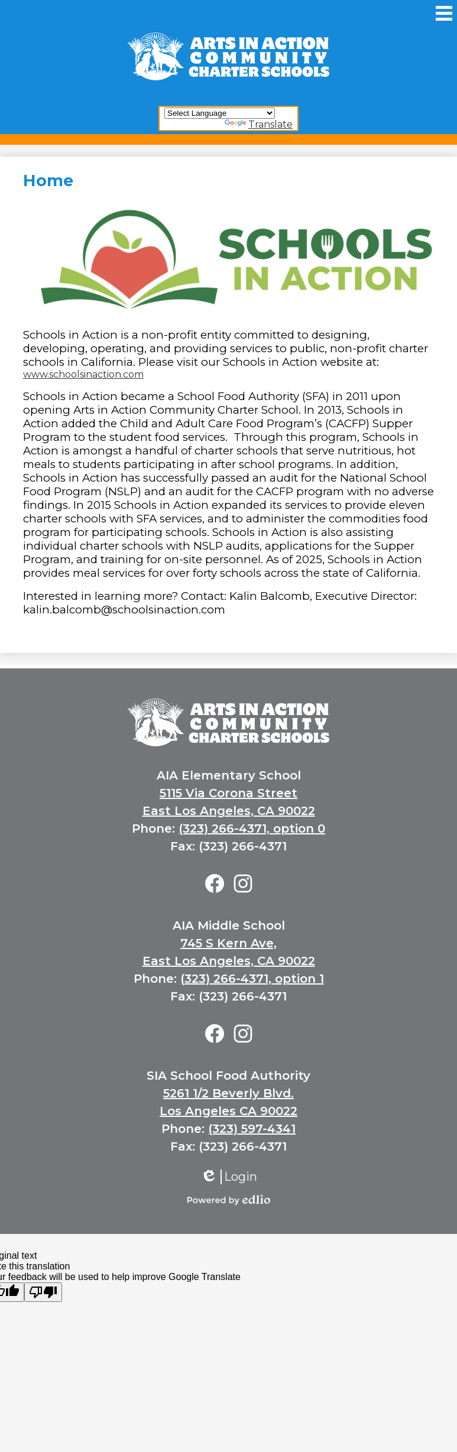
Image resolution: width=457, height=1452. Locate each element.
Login (228, 1177)
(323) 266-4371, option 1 (252, 979)
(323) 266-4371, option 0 (252, 828)
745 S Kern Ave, (228, 943)
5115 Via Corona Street (228, 793)
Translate (259, 124)
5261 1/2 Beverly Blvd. (228, 1093)
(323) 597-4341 (252, 1129)
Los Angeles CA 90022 (228, 1111)
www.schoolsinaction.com (83, 374)
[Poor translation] (43, 1292)
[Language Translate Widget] (219, 113)
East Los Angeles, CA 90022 (228, 811)
